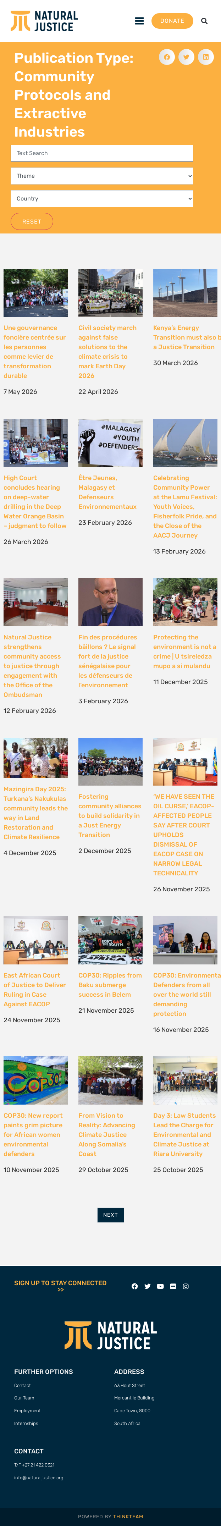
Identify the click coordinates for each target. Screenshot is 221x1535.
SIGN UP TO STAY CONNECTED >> (60, 1286)
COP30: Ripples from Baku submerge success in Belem (110, 985)
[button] (139, 20)
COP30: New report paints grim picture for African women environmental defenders (33, 1135)
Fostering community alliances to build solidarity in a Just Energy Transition (110, 816)
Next (110, 1215)
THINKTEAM (128, 1517)
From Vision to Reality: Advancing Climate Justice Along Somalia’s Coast (106, 1135)
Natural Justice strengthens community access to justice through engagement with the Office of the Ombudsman (32, 666)
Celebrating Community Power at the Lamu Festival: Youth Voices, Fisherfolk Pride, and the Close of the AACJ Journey (185, 506)
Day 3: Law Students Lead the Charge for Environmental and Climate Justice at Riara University (184, 1135)
